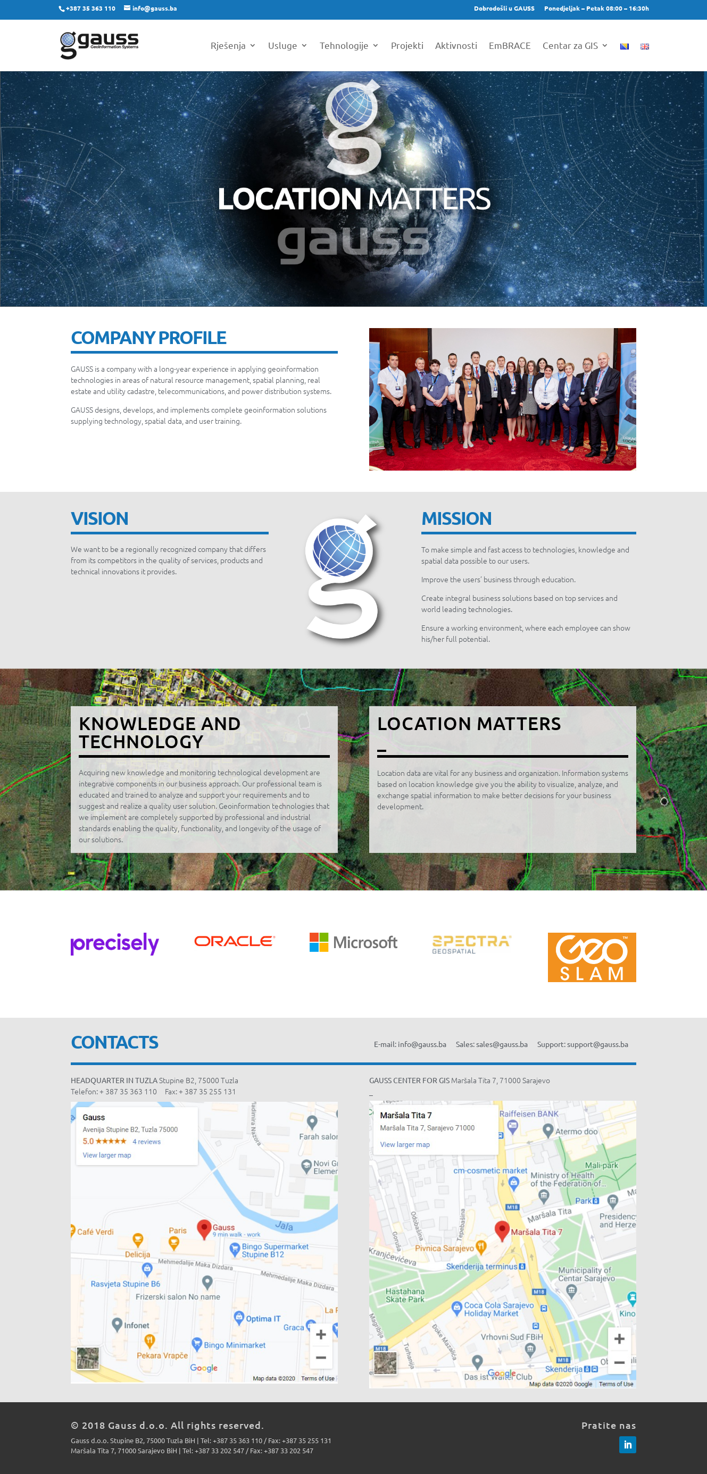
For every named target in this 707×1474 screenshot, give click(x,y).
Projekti (407, 46)
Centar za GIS (570, 46)
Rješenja (228, 46)
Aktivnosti (456, 46)
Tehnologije (344, 46)
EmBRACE (510, 46)
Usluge (282, 46)
